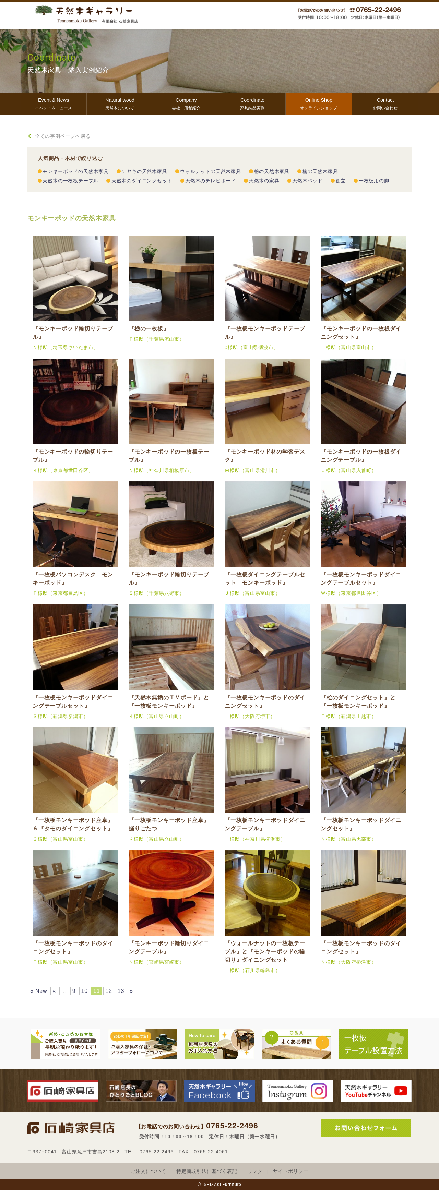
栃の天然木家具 (272, 171)
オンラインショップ (319, 103)
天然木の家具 (264, 180)
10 (84, 991)
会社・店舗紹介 (186, 103)
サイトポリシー (291, 1171)
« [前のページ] (54, 991)
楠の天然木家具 (320, 171)
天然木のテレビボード (210, 180)
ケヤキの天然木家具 (144, 171)
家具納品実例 (252, 103)
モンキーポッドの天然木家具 (75, 171)
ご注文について (148, 1171)
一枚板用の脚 (374, 180)
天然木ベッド (307, 180)
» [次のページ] (131, 991)
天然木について (120, 103)
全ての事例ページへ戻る (63, 136)
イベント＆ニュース (53, 103)
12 (108, 991)
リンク (255, 1171)
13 (121, 991)
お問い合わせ (385, 103)
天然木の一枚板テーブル (70, 180)
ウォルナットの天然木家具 (210, 171)
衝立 (341, 180)
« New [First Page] (38, 991)
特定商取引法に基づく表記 (206, 1171)
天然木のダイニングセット (142, 180)
